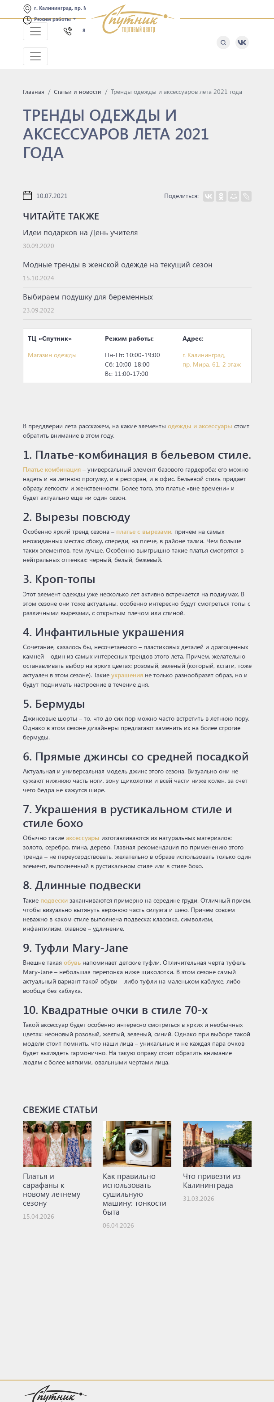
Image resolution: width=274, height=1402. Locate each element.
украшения (127, 675)
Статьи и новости (77, 91)
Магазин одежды (52, 354)
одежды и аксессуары (200, 426)
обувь (72, 962)
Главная (33, 91)
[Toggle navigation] (35, 31)
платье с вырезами (143, 531)
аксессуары (83, 837)
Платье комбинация (52, 469)
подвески (54, 900)
